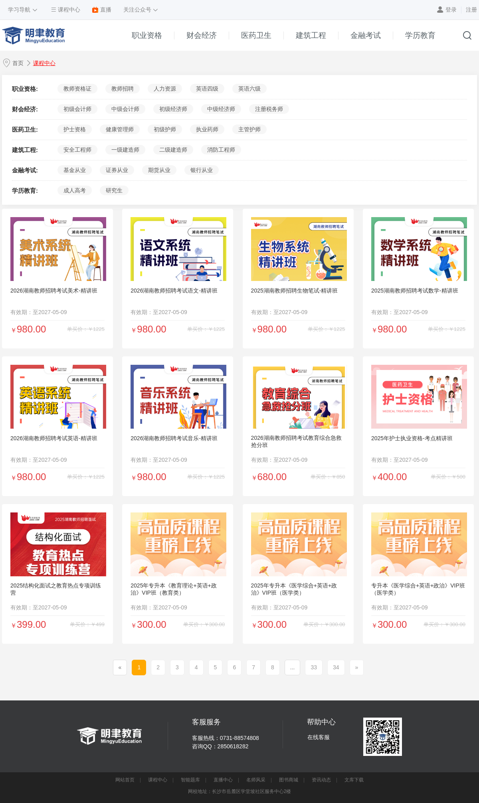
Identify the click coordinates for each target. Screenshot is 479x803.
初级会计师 (77, 109)
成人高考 (74, 190)
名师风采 (255, 780)
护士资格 (74, 129)
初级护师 (165, 129)
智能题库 (190, 780)
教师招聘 (122, 88)
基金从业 (74, 170)
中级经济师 (221, 109)
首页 (18, 63)
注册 (471, 9)
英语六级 (249, 88)
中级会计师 (125, 109)
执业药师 (207, 129)
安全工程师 (77, 149)
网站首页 (125, 780)
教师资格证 (77, 88)
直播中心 (223, 780)
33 (314, 667)
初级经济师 (173, 109)
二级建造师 (173, 149)
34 (336, 667)
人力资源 (165, 88)
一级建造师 (125, 149)
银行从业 (201, 170)
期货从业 (159, 170)
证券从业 (117, 170)
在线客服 (318, 737)
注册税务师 (269, 109)
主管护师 (249, 129)
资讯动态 (321, 780)
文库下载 (354, 780)
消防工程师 (221, 149)
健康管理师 (120, 129)
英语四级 (207, 88)
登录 (451, 9)
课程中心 (44, 63)
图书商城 (288, 780)
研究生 (114, 190)
